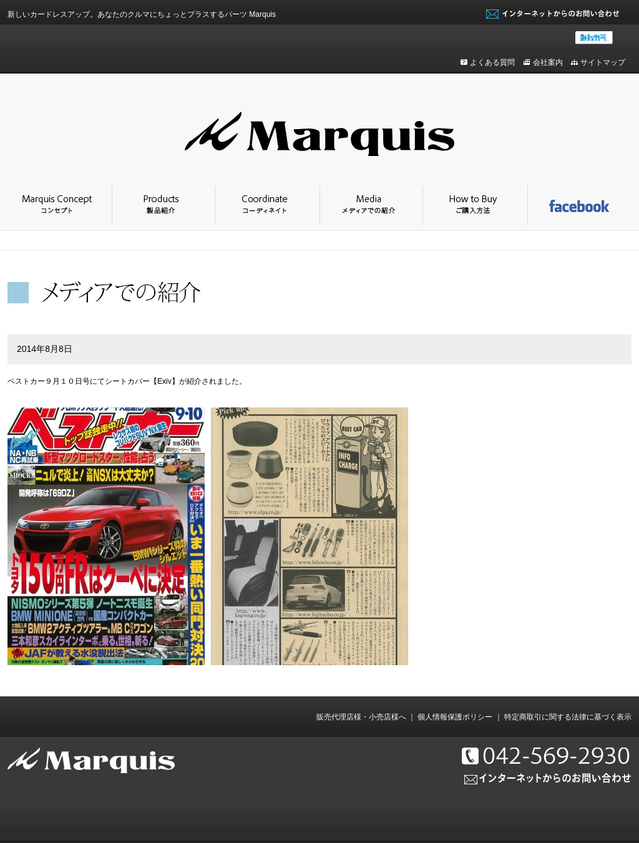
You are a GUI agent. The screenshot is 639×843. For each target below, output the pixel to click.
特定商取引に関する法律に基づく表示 (568, 717)
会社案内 (548, 62)
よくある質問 (492, 62)
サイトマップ (602, 62)
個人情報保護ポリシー (454, 717)
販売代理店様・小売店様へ (361, 717)
